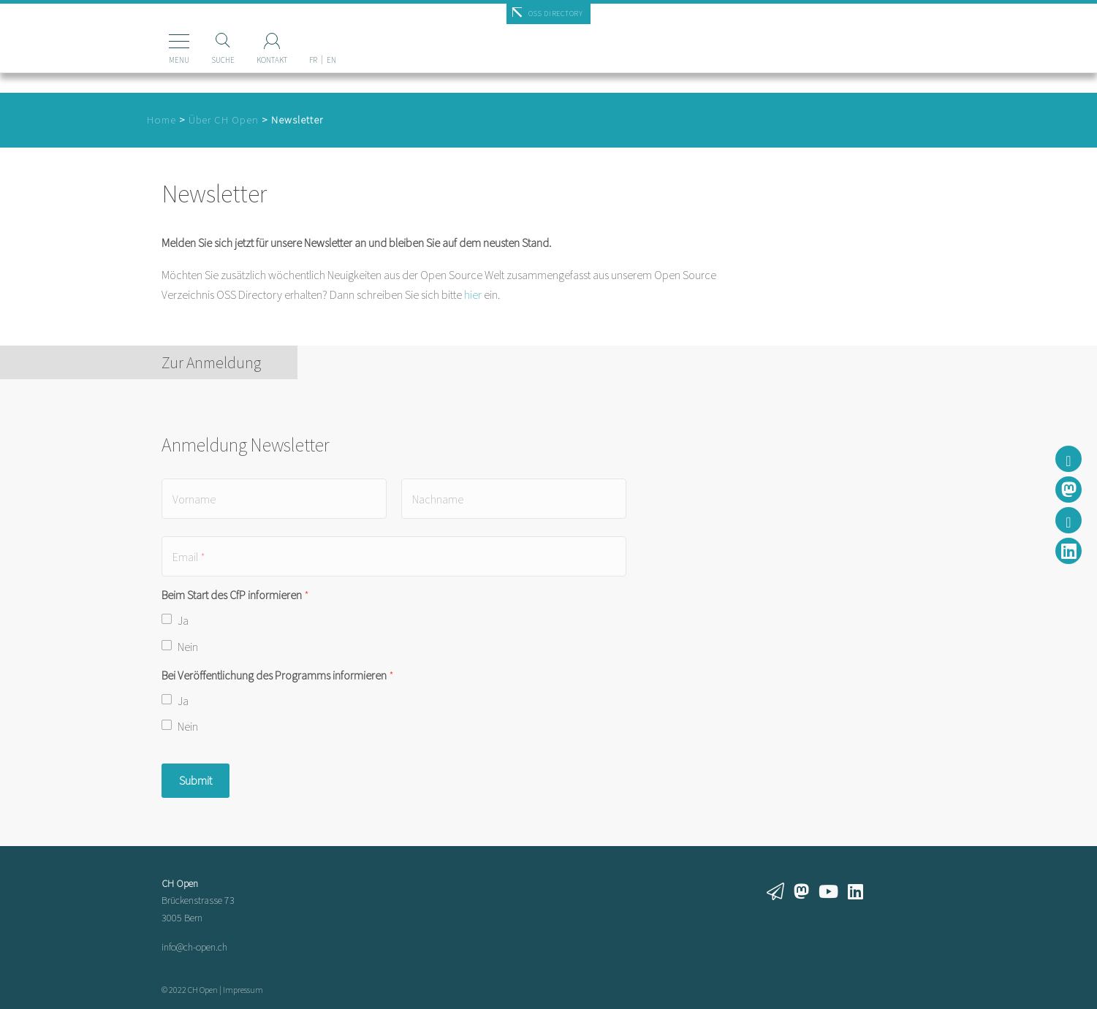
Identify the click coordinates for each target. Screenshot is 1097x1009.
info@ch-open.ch (194, 946)
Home (161, 119)
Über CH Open (224, 119)
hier (473, 294)
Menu (157, 60)
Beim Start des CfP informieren (235, 594)
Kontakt (250, 60)
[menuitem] (291, 36)
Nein (188, 646)
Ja (183, 620)
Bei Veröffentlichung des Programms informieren (278, 675)
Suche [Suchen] (201, 60)
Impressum (243, 989)
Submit (195, 780)
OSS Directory (555, 13)
